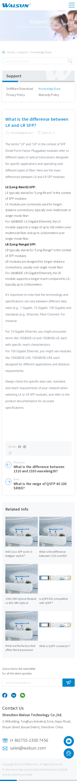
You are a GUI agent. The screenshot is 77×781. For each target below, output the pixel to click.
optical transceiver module (50, 769)
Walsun (29, 764)
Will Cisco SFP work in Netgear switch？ (18, 554)
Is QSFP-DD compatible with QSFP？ (53, 601)
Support (23, 52)
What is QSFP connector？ (55, 646)
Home (10, 52)
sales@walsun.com (28, 748)
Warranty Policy (49, 95)
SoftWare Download (19, 89)
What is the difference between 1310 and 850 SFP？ (53, 556)
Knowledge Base (41, 52)
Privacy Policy (15, 95)
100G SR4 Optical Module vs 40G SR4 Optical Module (20, 603)
